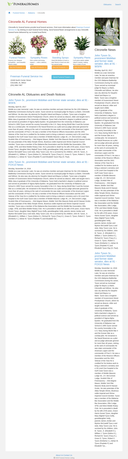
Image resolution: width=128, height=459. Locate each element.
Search (118, 5)
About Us (59, 455)
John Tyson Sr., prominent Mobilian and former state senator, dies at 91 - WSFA (106, 61)
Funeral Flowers (17, 57)
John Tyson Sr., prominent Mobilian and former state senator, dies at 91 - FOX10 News (106, 259)
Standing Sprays (60, 57)
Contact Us (68, 455)
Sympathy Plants (82, 57)
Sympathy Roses (38, 57)
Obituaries (108, 5)
